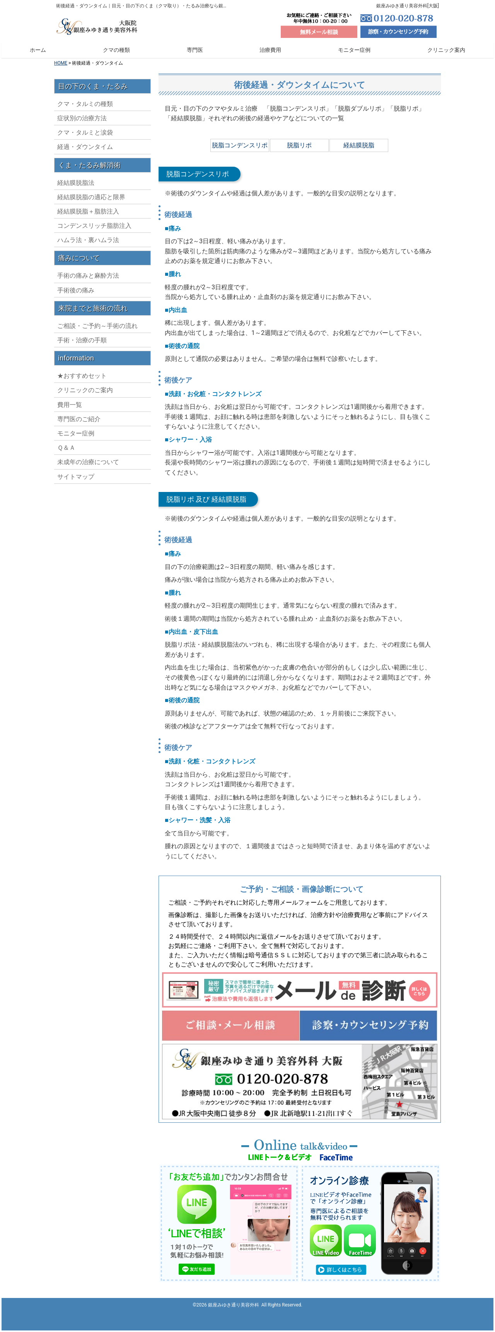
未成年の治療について (88, 519)
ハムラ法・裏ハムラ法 (88, 297)
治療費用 (270, 50)
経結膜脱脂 (358, 145)
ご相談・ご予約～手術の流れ (97, 382)
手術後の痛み (75, 347)
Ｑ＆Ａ (66, 504)
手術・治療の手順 (82, 397)
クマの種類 (116, 50)
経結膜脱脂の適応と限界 (91, 254)
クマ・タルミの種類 (85, 160)
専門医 (195, 50)
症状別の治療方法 (82, 175)
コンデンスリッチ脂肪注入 (94, 282)
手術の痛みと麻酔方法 (88, 332)
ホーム (38, 50)
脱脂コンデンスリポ (240, 145)
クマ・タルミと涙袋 (85, 189)
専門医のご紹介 (79, 476)
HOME (60, 63)
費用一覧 (69, 461)
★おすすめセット (82, 432)
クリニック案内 (446, 50)
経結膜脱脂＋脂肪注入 (88, 268)
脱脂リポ (299, 145)
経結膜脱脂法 (75, 239)
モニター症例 (354, 50)
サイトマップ (75, 533)
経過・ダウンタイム (85, 203)
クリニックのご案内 (85, 447)
